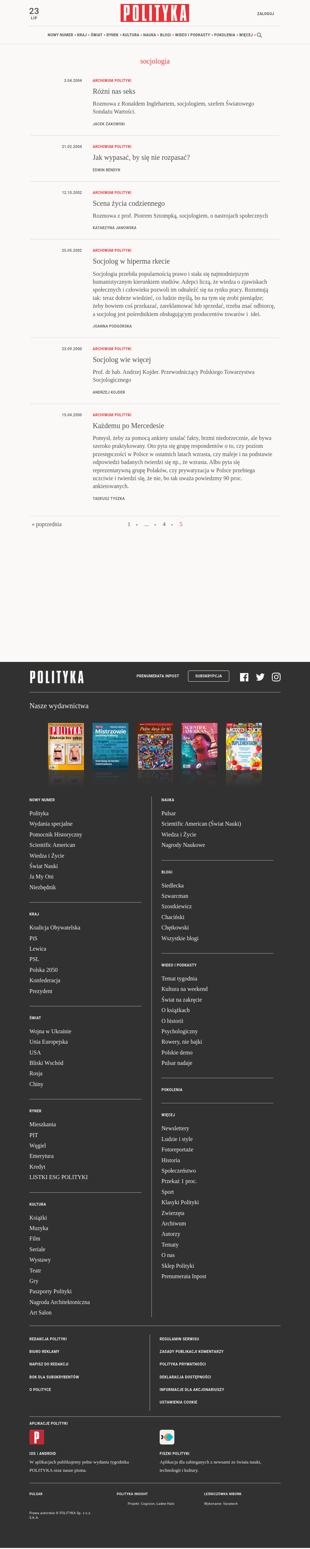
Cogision (148, 1504)
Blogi (165, 36)
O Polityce (40, 1390)
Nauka (149, 36)
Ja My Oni (41, 878)
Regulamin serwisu (179, 1340)
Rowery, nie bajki (181, 1043)
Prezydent (40, 992)
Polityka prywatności (183, 1365)
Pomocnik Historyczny (55, 835)
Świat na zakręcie (181, 1000)
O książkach (175, 1011)
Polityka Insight (132, 1495)
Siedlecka (172, 886)
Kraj (82, 36)
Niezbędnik (42, 888)
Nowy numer (60, 36)
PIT (33, 1136)
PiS (33, 939)
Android (47, 1454)
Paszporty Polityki (50, 1292)
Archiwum (173, 1224)
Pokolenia (224, 36)
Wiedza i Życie (46, 856)
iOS (32, 1454)
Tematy (170, 1245)
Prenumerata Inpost (158, 677)
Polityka (38, 814)
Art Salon (40, 1314)
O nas (168, 1256)
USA (35, 1053)
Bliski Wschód (46, 1064)
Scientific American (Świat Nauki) (201, 825)
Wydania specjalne (50, 825)
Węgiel (37, 1146)
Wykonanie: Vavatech (221, 1504)
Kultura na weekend (184, 990)
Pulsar (168, 814)
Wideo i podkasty (192, 36)
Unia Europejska (48, 1043)
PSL (34, 960)
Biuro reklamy (44, 1352)
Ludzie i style (177, 1140)
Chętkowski (175, 929)
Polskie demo (177, 1053)
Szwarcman (174, 897)
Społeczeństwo (178, 1171)
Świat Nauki (43, 867)
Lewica (37, 949)
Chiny (36, 1085)
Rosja (35, 1074)
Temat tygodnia (179, 979)
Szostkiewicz (176, 907)
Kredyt (37, 1167)
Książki (38, 1218)
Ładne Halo (165, 1504)
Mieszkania (42, 1125)
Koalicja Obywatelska (54, 929)
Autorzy (170, 1235)
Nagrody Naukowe (183, 846)
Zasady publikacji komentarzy (192, 1352)
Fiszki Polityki (174, 1454)
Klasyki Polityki (180, 1203)
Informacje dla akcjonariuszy (192, 1390)
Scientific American (52, 846)
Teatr (35, 1271)
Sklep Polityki (177, 1266)
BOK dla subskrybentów (54, 1378)
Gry (33, 1282)
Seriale (37, 1250)
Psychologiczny (179, 1032)
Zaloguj (264, 14)
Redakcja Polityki (48, 1340)
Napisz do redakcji (49, 1365)
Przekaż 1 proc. (179, 1182)
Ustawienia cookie (178, 1403)
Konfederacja (44, 981)
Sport (167, 1192)
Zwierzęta (172, 1214)
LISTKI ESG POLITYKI (58, 1178)
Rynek (113, 36)
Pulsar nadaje (176, 1064)
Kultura (131, 36)
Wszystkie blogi (180, 939)
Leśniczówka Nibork (222, 1495)
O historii (172, 1022)
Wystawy (40, 1261)
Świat (97, 36)
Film (34, 1240)
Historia (170, 1161)
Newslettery (175, 1129)
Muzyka (38, 1229)
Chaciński (172, 918)
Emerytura (41, 1157)
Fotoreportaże (177, 1150)
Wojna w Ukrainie (50, 1032)
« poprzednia (46, 525)
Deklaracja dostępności (185, 1378)
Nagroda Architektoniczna (59, 1303)
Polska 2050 (43, 971)
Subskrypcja (208, 677)
